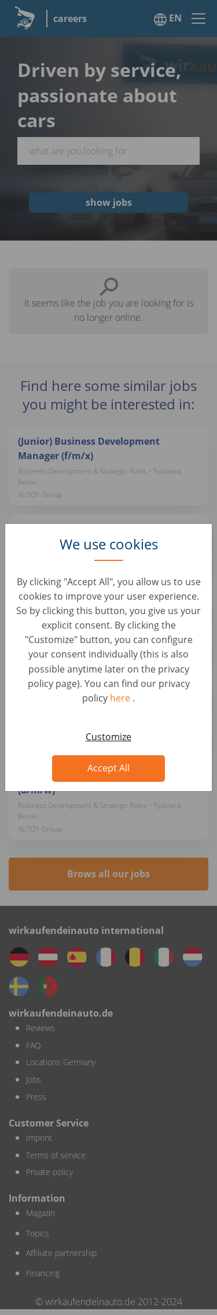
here (121, 698)
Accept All (108, 768)
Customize (108, 736)
